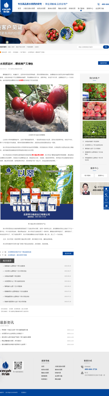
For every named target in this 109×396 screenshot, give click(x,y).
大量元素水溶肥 (29, 8)
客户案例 (81, 8)
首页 (19, 8)
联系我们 (44, 379)
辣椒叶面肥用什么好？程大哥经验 (15, 301)
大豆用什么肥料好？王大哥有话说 (15, 271)
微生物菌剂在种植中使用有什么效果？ (14, 344)
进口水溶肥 (24, 309)
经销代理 (72, 8)
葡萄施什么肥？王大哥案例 (13, 286)
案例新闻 (44, 376)
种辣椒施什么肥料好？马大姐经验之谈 (94, 99)
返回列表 (103, 63)
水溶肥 (11, 309)
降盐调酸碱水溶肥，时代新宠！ (12, 341)
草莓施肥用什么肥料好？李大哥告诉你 (17, 296)
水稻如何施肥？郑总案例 (13, 276)
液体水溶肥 (52, 8)
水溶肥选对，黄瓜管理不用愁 (17, 255)
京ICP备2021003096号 (11, 392)
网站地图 (58, 379)
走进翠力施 (100, 8)
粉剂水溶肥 (41, 8)
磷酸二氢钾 (11, 47)
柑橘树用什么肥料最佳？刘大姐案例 (16, 291)
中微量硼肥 (30, 47)
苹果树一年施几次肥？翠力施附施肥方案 (15, 330)
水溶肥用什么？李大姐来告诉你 (15, 281)
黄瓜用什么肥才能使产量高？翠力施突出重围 (16, 337)
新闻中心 (90, 8)
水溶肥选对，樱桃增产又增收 (36, 52)
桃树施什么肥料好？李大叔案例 (15, 266)
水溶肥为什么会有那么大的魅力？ (13, 333)
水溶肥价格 (17, 309)
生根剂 (37, 47)
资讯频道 (16, 52)
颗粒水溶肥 (62, 8)
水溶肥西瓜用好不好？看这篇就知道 (19, 252)
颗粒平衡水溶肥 (20, 47)
